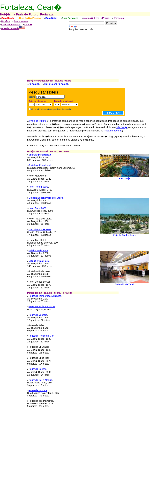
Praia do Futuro (37, 121)
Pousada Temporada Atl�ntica (45, 296)
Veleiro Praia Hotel (38, 250)
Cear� (28, 24)
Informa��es (90, 18)
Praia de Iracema (113, 130)
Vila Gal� (121, 127)
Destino (32, 97)
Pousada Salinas (37, 369)
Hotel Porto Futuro (38, 186)
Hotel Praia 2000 (37, 208)
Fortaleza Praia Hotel (40, 165)
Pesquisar (113, 112)
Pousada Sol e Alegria (40, 380)
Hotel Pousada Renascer (42, 306)
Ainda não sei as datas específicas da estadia (51, 109)
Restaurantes (21, 21)
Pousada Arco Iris (38, 390)
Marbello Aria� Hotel (40, 229)
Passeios (118, 18)
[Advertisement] (75, 56)
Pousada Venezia (38, 315)
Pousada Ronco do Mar (41, 335)
